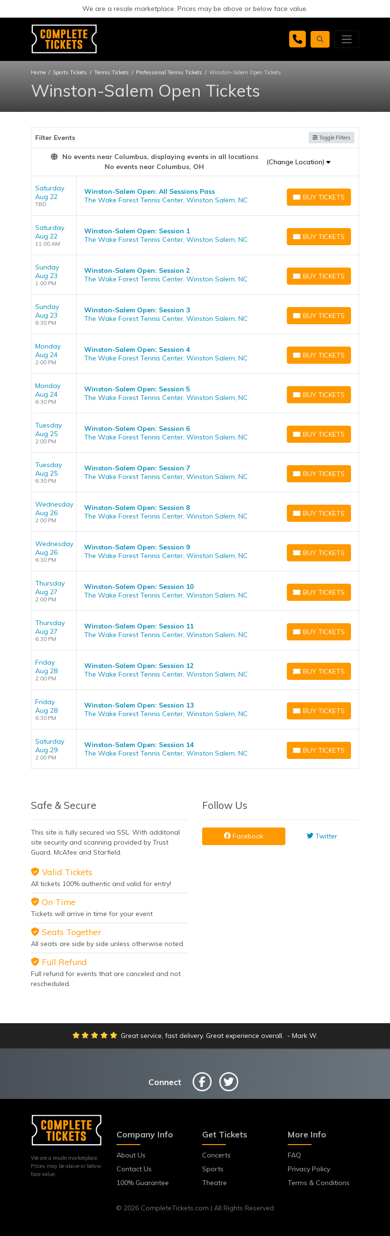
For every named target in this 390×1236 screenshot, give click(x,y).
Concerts (216, 1155)
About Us (131, 1155)
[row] (195, 196)
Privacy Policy (309, 1169)
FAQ (294, 1155)
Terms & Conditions (319, 1182)
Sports (213, 1169)
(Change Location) (298, 162)
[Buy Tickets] (319, 197)
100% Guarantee (143, 1182)
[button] (320, 39)
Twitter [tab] (322, 836)
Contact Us (134, 1169)
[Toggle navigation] (346, 39)
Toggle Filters (331, 137)
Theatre (214, 1182)
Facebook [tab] (243, 836)
